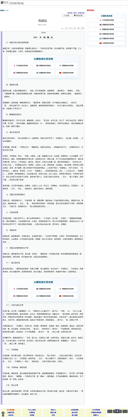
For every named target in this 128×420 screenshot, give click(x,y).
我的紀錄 (79, 15)
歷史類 (70, 13)
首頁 (115, 411)
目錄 (120, 411)
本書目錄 (81, 13)
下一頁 (125, 411)
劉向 (75, 13)
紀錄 (67, 15)
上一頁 (110, 411)
